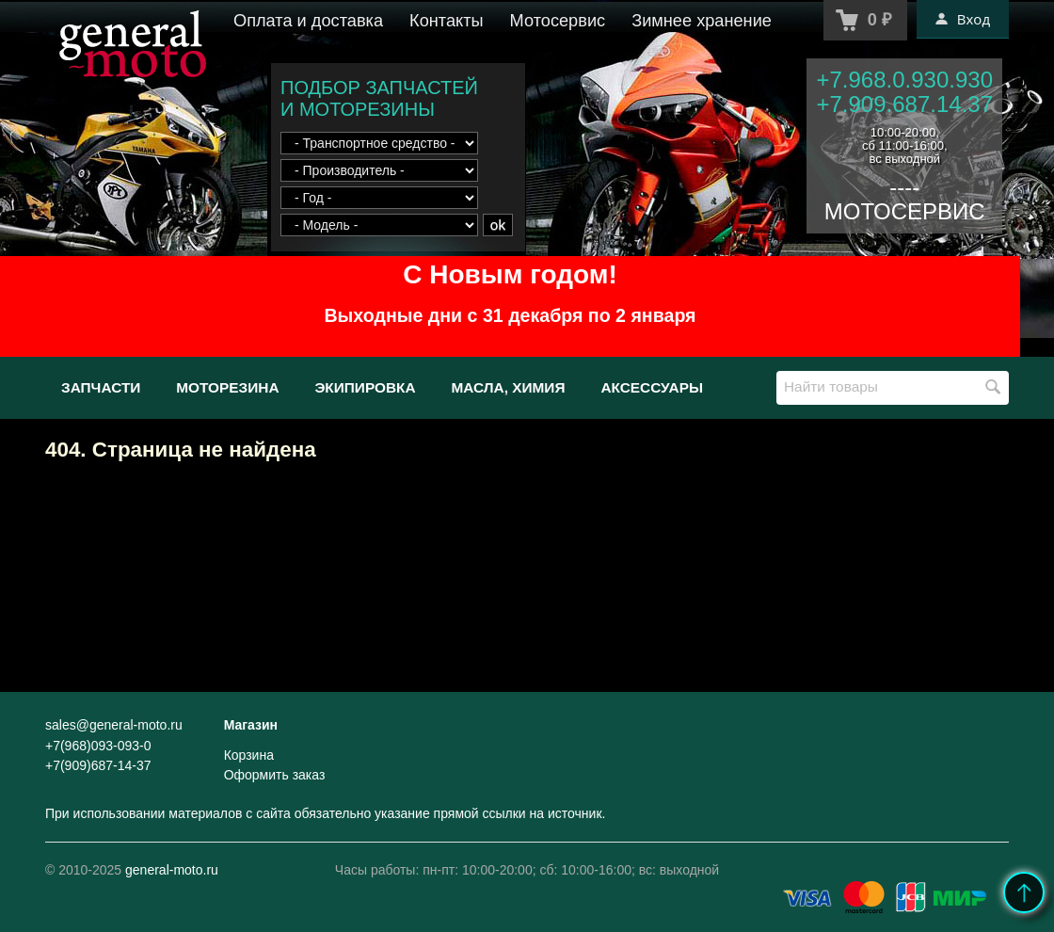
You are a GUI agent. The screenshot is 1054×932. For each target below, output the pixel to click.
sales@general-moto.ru (114, 724)
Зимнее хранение (701, 20)
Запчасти (100, 387)
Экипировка (364, 387)
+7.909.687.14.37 (904, 104)
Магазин (251, 724)
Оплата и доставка (308, 20)
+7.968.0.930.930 (904, 79)
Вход (962, 18)
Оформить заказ (275, 774)
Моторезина (227, 387)
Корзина (249, 755)
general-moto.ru (171, 869)
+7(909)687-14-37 (98, 765)
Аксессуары (651, 387)
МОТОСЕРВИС (904, 211)
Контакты (446, 20)
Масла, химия (508, 387)
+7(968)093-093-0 (98, 745)
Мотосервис (558, 20)
